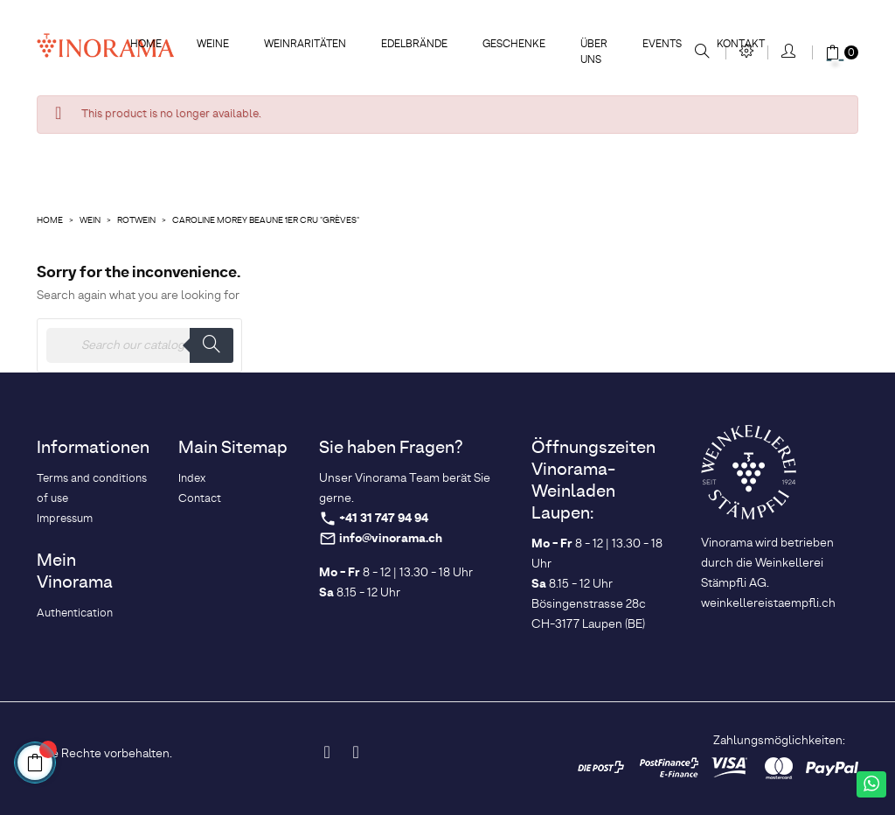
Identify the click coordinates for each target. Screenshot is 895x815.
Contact (199, 499)
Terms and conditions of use (92, 488)
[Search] (139, 345)
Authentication (75, 613)
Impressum (65, 519)
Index (191, 478)
